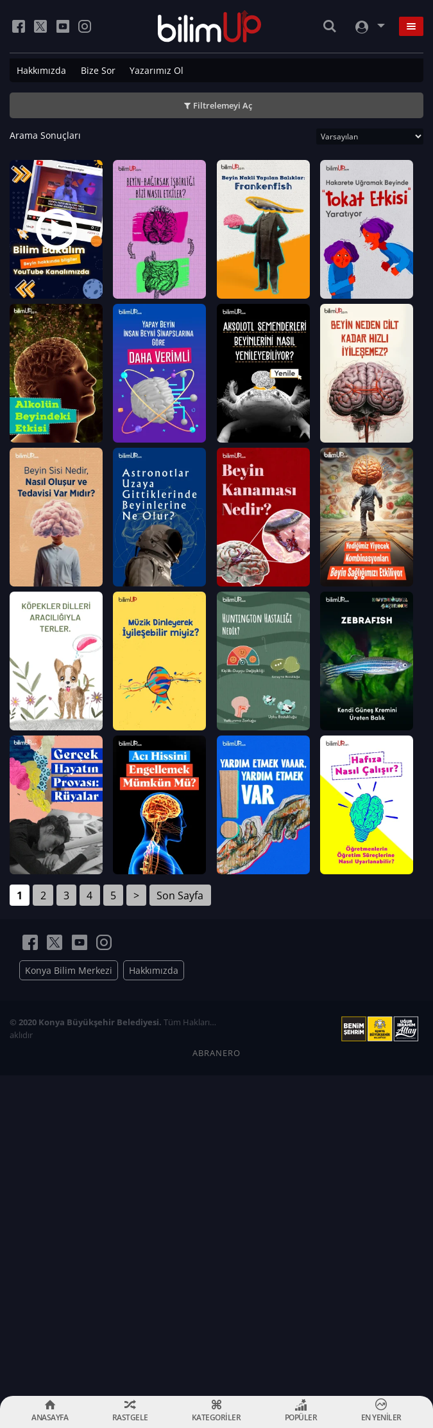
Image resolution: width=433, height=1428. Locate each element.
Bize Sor (98, 70)
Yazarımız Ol (156, 70)
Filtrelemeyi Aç (222, 105)
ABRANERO (216, 1374)
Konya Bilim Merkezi (68, 1291)
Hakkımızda (41, 70)
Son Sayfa (180, 1216)
